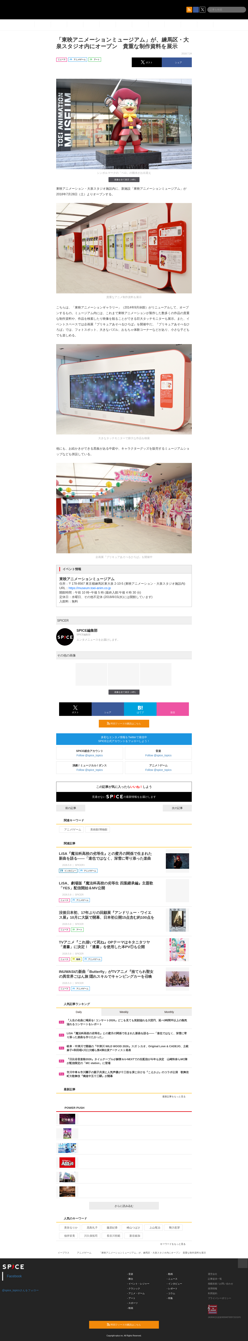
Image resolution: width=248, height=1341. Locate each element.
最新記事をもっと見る (175, 1096)
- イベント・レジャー (138, 1283)
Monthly (169, 1012)
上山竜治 (153, 1227)
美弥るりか (69, 1227)
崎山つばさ (131, 1227)
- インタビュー (174, 1283)
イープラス (63, 1252)
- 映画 (130, 1308)
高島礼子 (91, 1227)
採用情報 (212, 1288)
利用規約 (212, 1293)
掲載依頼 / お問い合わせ (220, 1283)
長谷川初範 (111, 1235)
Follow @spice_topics (90, 755)
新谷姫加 (133, 1235)
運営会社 (212, 1274)
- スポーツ (132, 1303)
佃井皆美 (68, 1235)
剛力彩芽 (173, 1227)
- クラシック (133, 1288)
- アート (131, 1298)
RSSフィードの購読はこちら (126, 723)
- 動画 (170, 1274)
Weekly (124, 1012)
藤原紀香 (110, 1227)
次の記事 (181, 808)
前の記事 (67, 808)
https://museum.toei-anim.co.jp (90, 588)
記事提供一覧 (215, 1279)
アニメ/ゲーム (71, 829)
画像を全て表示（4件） (124, 179)
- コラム (171, 1293)
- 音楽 (130, 1274)
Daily (79, 1012)
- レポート (172, 1288)
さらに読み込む (135, 1205)
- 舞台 (130, 1279)
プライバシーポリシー (219, 1298)
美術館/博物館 (97, 829)
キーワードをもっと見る (174, 1244)
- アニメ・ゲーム (136, 1293)
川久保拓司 (89, 1235)
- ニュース (172, 1279)
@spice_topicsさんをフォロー (20, 1290)
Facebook (14, 1276)
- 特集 (170, 1298)
